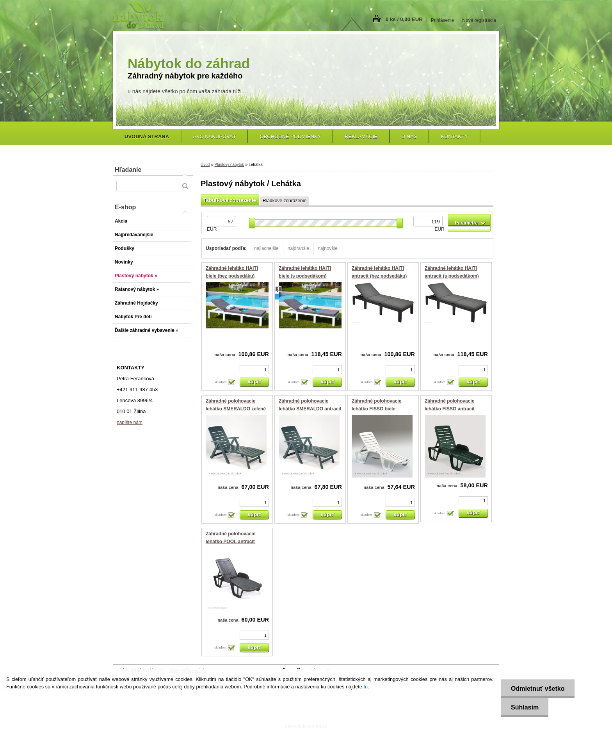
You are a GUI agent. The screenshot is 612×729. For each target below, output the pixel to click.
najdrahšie (298, 248)
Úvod (205, 164)
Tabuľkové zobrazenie (229, 200)
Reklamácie (361, 136)
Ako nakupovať (214, 136)
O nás (409, 136)
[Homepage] (147, 136)
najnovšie (328, 248)
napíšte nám (129, 422)
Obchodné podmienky (290, 136)
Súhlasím (525, 707)
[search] (185, 186)
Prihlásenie (442, 20)
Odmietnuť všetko (537, 688)
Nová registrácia (479, 20)
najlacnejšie (266, 248)
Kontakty (454, 136)
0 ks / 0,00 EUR (404, 19)
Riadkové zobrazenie (284, 200)
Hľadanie (128, 169)
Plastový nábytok (229, 164)
